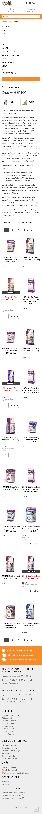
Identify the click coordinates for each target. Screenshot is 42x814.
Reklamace (6, 753)
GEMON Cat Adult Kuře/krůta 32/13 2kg (31, 258)
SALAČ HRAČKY (8, 62)
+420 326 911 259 (15, 680)
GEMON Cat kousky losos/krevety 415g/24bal (31, 439)
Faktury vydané (8, 723)
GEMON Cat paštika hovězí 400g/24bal (11, 488)
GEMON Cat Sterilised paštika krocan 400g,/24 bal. (11, 625)
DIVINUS (5, 34)
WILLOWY (6, 69)
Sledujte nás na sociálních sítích (16, 773)
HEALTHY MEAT (9, 41)
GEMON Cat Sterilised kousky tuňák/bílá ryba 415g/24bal (31, 528)
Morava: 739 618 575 (31, 10)
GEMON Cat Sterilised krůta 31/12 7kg (31, 577)
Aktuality (5, 784)
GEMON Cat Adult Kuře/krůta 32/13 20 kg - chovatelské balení (31, 300)
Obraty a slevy (7, 731)
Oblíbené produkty (9, 734)
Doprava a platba (8, 756)
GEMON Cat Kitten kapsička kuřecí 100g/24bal (10, 259)
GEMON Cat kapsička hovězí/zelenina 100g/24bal (10, 350)
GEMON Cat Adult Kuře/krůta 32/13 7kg (10, 298)
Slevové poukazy (8, 729)
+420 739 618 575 (15, 699)
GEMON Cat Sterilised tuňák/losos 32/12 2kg (31, 625)
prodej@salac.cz (10, 683)
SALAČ (5, 59)
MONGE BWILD (8, 51)
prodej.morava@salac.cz (14, 701)
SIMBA (4, 66)
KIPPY (4, 44)
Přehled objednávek (9, 721)
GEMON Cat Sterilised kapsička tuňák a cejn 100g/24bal (11, 528)
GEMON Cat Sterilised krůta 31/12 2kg (11, 577)
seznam (29, 222)
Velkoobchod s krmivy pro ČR (13, 793)
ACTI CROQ (6, 26)
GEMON (5, 37)
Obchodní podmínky (9, 748)
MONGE (5, 48)
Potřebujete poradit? (10, 770)
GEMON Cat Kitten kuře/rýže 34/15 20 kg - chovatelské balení (31, 390)
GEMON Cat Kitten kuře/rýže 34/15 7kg (11, 389)
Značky (10, 87)
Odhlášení (6, 737)
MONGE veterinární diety (11, 55)
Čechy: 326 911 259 (10, 10)
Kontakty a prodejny (9, 767)
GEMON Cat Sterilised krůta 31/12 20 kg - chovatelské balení (31, 489)
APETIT (5, 30)
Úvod (4, 87)
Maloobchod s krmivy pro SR (13, 798)
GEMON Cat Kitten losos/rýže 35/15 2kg (10, 438)
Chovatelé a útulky (9, 759)
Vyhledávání (6, 781)
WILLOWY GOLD (9, 73)
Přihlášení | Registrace (10, 715)
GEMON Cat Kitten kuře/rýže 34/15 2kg (31, 349)
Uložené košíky (8, 726)
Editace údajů (7, 718)
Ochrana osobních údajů (11, 751)
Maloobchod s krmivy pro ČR (13, 795)
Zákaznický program (9, 745)
